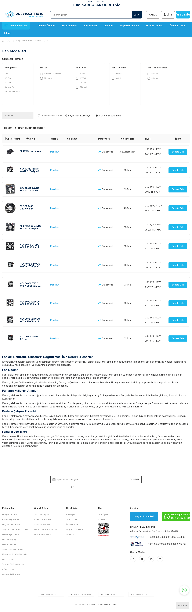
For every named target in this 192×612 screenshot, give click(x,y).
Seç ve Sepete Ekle (108, 115)
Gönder (135, 479)
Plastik (117, 73)
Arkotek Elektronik (50, 73)
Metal (116, 78)
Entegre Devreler (10, 514)
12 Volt (81, 78)
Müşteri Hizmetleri (129, 25)
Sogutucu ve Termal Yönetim (28, 41)
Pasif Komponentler (11, 519)
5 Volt (80, 73)
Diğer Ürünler (8, 569)
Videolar (108, 25)
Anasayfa (6, 41)
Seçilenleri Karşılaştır (78, 115)
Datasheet (103, 151)
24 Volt (81, 82)
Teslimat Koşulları (42, 514)
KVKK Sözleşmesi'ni (85, 487)
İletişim (7, 33)
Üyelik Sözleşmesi (42, 519)
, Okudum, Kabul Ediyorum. (96, 487)
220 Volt (81, 87)
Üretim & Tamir (177, 25)
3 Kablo (153, 78)
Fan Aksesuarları (12, 91)
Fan (6, 73)
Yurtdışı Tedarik (154, 25)
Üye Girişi (102, 519)
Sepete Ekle (178, 151)
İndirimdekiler (72, 524)
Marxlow (46, 78)
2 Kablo (153, 73)
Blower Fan (10, 87)
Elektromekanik (9, 544)
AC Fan (8, 78)
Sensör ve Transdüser (12, 549)
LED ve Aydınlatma (10, 534)
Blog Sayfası (90, 25)
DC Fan (8, 82)
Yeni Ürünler (72, 519)
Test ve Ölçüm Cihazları (13, 564)
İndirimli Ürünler (46, 25)
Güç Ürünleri (8, 559)
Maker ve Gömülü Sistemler (15, 554)
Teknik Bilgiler (69, 25)
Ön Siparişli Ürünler (11, 574)
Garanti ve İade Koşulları (45, 529)
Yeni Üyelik (103, 514)
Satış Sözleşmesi (42, 524)
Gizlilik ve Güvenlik (42, 534)
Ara (136, 14)
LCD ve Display (9, 539)
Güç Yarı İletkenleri (11, 524)
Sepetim (70, 534)
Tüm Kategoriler (15, 25)
